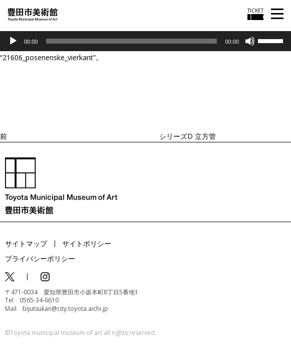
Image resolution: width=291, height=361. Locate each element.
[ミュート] (250, 41)
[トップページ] (33, 14)
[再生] (13, 41)
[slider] (131, 41)
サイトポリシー (86, 243)
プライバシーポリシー (40, 258)
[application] (145, 41)
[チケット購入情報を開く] (255, 14)
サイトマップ (26, 243)
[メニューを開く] (277, 14)
